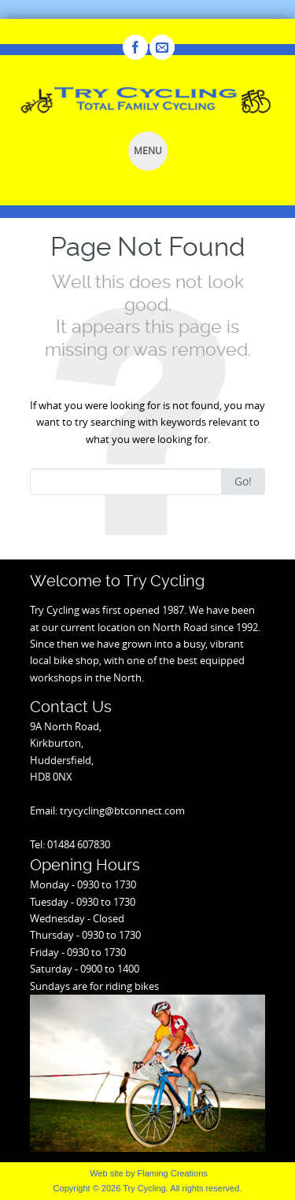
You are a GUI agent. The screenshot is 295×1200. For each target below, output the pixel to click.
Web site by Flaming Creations (149, 1173)
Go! (243, 481)
